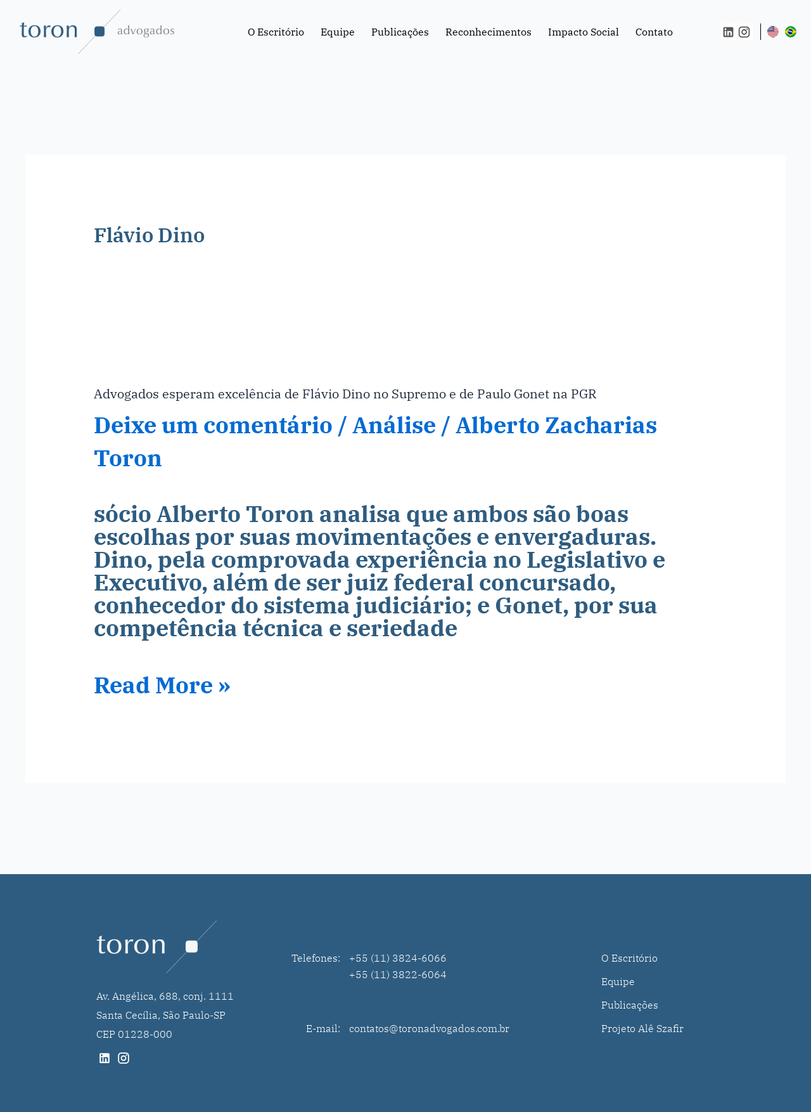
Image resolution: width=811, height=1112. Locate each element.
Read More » (162, 685)
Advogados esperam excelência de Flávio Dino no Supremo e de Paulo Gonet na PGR (345, 393)
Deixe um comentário (213, 425)
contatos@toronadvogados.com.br (429, 1028)
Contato (654, 31)
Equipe (338, 31)
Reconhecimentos (488, 31)
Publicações (400, 31)
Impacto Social (583, 31)
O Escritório (276, 31)
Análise (394, 425)
